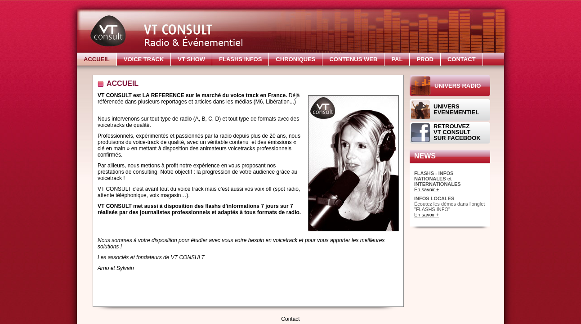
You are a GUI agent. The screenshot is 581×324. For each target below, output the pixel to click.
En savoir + (426, 189)
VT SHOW (191, 59)
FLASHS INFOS (240, 59)
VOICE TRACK (144, 59)
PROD (425, 59)
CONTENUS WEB (353, 59)
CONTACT (461, 59)
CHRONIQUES (295, 59)
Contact (290, 319)
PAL (396, 59)
